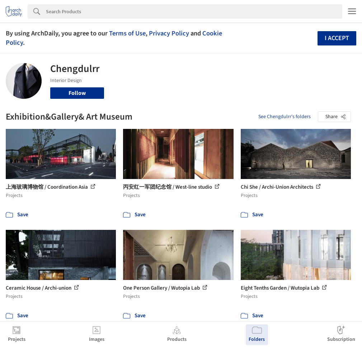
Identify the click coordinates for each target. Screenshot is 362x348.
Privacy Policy (169, 33)
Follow (77, 93)
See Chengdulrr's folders (284, 116)
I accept (337, 38)
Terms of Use (127, 33)
